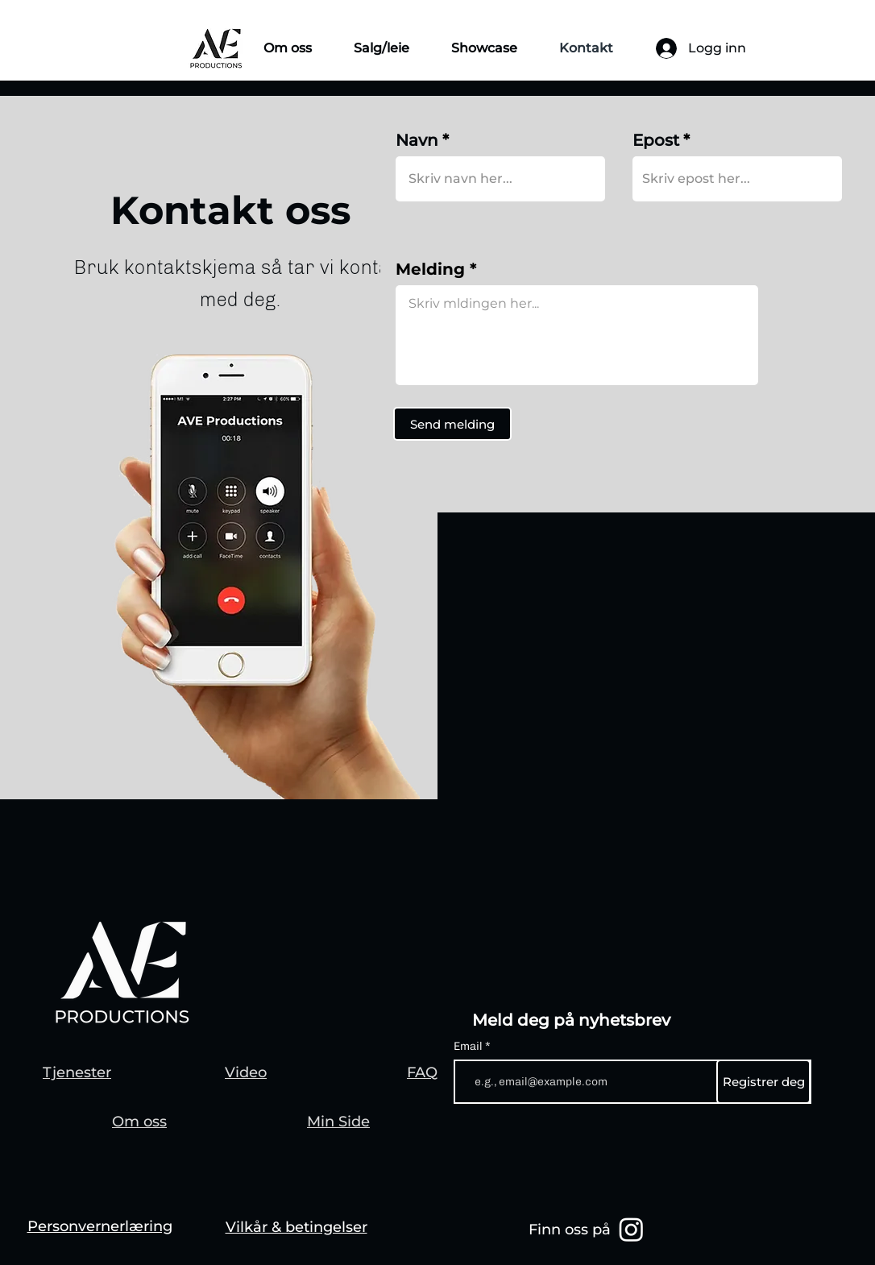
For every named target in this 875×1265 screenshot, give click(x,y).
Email (469, 1046)
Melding (430, 269)
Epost (655, 140)
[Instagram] (631, 1229)
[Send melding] (452, 424)
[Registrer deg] (763, 1082)
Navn (417, 140)
